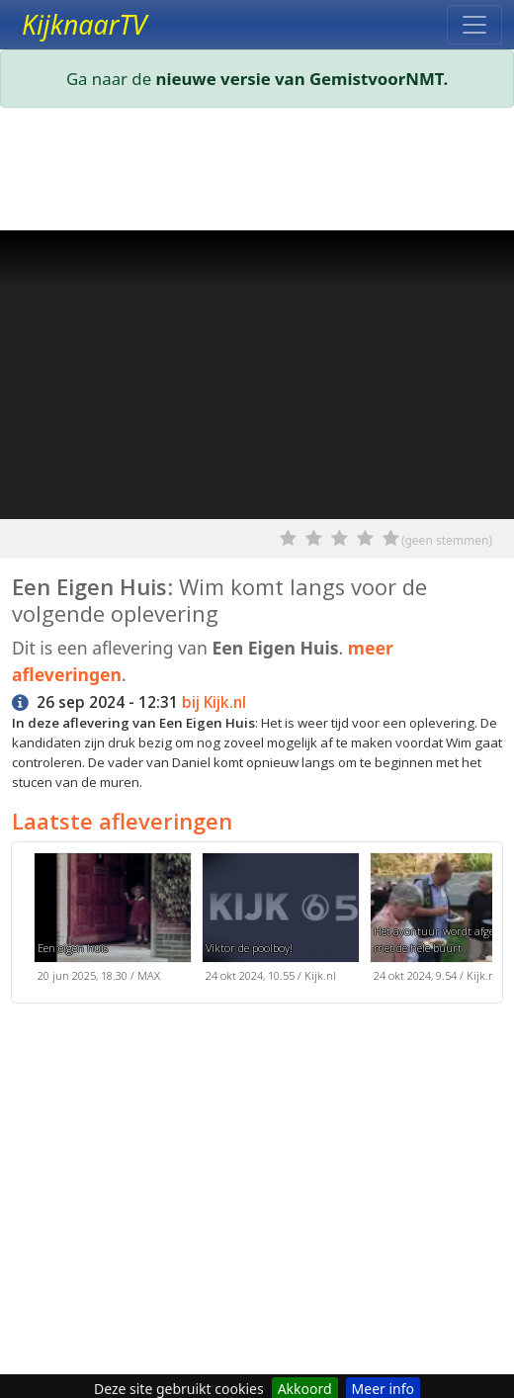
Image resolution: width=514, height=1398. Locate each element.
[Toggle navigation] (474, 24)
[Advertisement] (257, 173)
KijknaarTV (84, 25)
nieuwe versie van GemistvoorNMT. (302, 78)
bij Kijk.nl (214, 702)
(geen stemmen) (446, 540)
